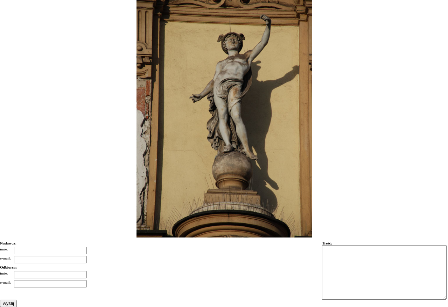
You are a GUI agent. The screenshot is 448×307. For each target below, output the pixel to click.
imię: (4, 249)
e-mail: (5, 258)
